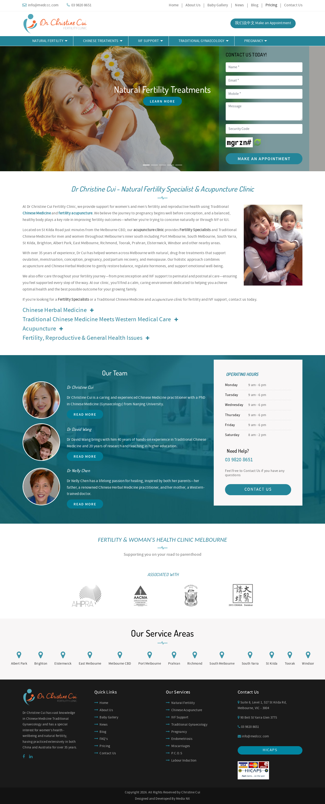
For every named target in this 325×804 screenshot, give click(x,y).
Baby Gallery (217, 5)
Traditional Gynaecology (189, 724)
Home (174, 5)
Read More (85, 414)
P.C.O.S (176, 753)
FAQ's (104, 739)
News (239, 5)
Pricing (105, 746)
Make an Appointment (264, 158)
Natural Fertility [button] (47, 41)
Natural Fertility (183, 703)
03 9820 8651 (248, 727)
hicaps (270, 750)
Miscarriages (180, 746)
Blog (254, 5)
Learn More (162, 101)
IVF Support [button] (148, 41)
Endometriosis (181, 739)
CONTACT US (258, 489)
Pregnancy (179, 732)
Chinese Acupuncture (186, 710)
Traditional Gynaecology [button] (202, 41)
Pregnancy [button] (253, 41)
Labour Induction (184, 760)
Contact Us (293, 5)
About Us (193, 5)
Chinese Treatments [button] (100, 41)
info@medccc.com (253, 736)
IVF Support (179, 717)
